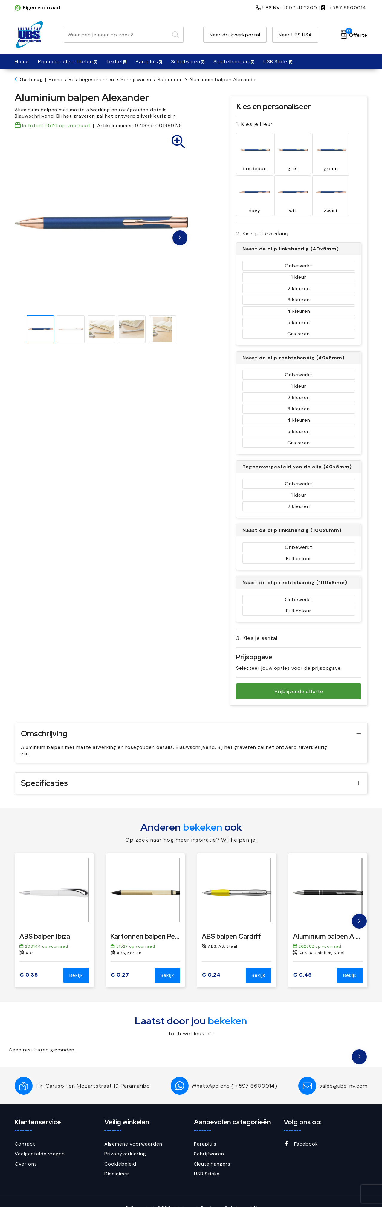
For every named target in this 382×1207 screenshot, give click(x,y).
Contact (25, 1130)
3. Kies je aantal (256, 624)
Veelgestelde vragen (40, 1140)
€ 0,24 (211, 961)
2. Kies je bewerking (262, 219)
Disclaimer (116, 1160)
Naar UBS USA (295, 35)
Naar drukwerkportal (235, 35)
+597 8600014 (347, 7)
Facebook (301, 1130)
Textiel (114, 61)
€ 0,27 (120, 961)
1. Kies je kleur (254, 124)
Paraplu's (147, 61)
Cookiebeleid (120, 1150)
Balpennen (170, 79)
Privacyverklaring (125, 1140)
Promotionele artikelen (65, 61)
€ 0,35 (28, 961)
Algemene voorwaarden (133, 1130)
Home (55, 79)
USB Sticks (275, 61)
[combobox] (117, 34)
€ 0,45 (302, 961)
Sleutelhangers (231, 61)
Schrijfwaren (185, 61)
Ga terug (31, 79)
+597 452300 (300, 7)
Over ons (26, 1150)
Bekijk (76, 961)
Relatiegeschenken (91, 79)
